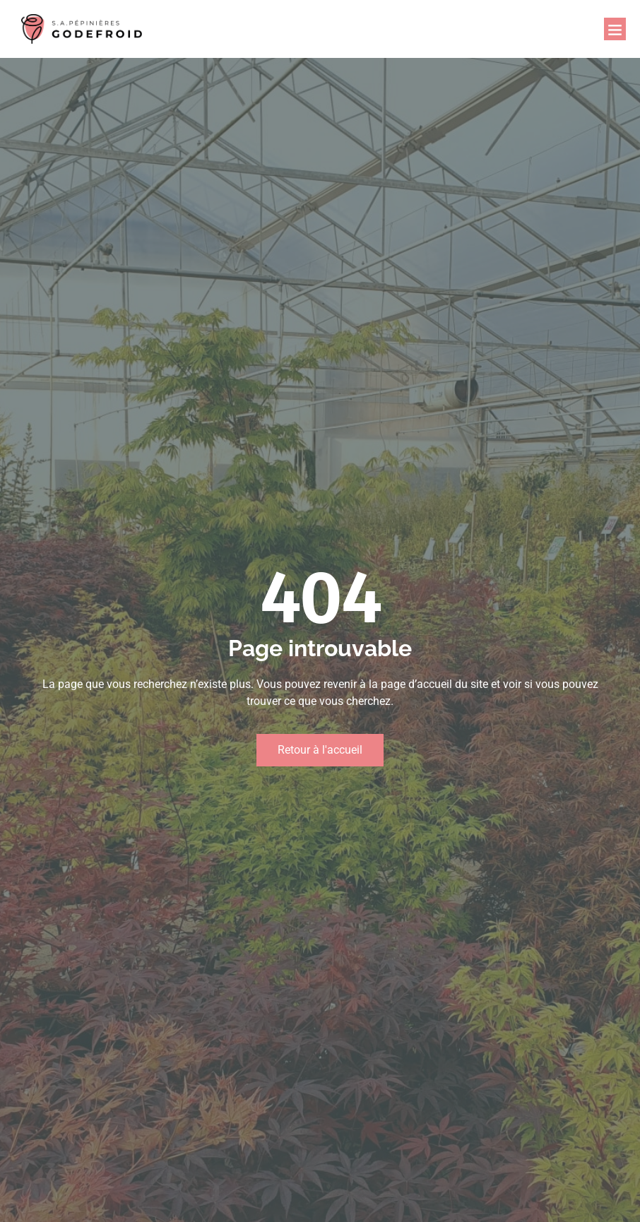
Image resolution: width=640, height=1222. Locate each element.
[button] (615, 29)
